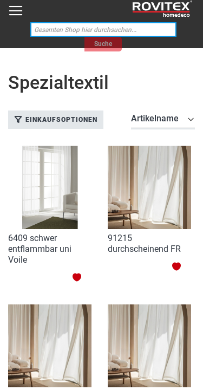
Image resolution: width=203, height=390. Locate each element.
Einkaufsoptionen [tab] (61, 119)
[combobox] (103, 29)
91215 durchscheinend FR (144, 243)
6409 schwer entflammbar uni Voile (39, 249)
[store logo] (162, 9)
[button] (82, 277)
